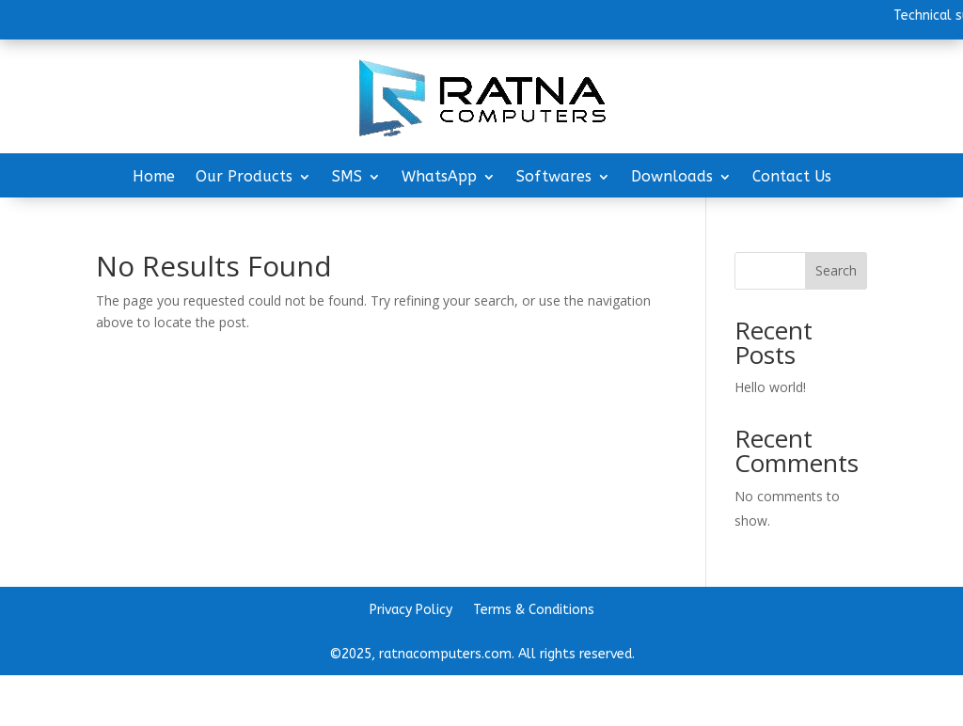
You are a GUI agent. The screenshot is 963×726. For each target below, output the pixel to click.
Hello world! (770, 387)
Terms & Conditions (533, 611)
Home (154, 177)
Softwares (554, 177)
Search (836, 270)
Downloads (672, 177)
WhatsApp (439, 177)
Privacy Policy (411, 611)
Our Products (244, 177)
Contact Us (791, 177)
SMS (347, 177)
